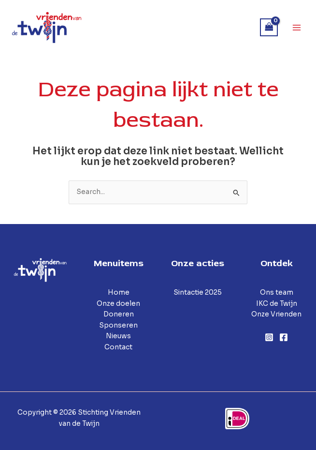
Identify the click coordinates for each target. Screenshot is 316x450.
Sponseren (118, 325)
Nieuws (118, 336)
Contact (118, 347)
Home (118, 292)
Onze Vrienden (276, 314)
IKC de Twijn (276, 304)
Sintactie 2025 (197, 292)
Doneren (118, 314)
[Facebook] (283, 337)
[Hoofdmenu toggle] (296, 27)
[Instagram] (269, 337)
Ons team (276, 292)
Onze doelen (118, 304)
